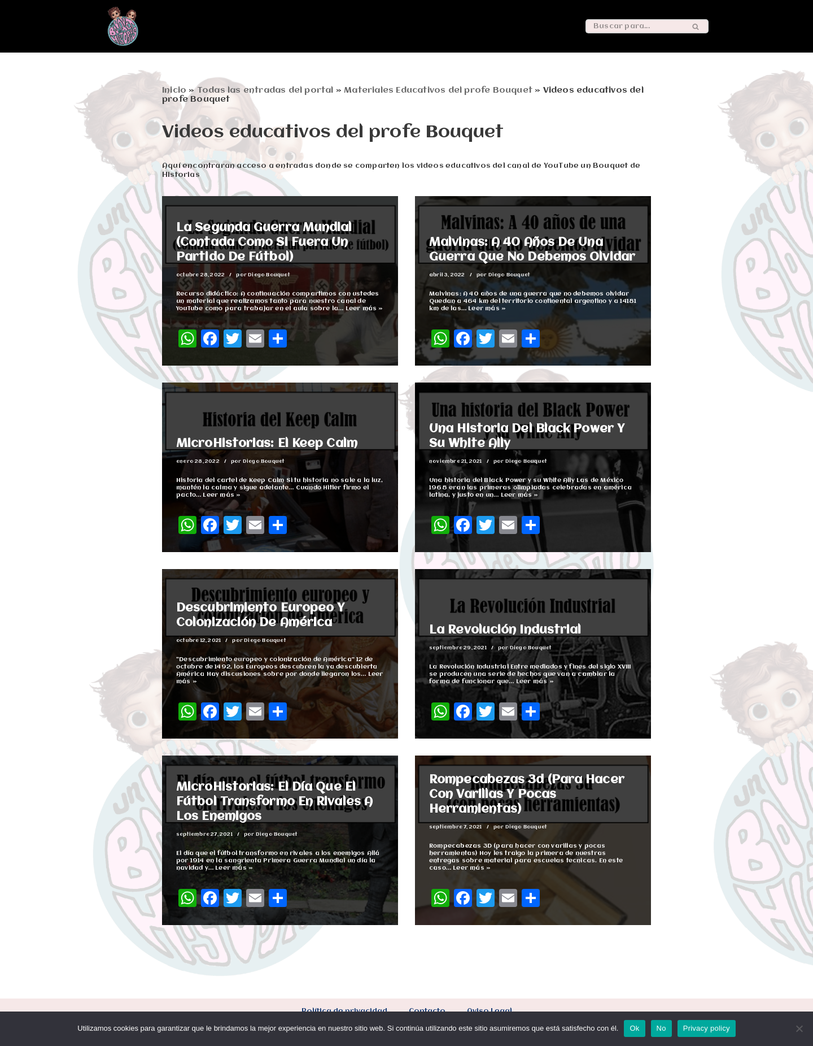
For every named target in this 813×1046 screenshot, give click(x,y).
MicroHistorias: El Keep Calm (266, 444)
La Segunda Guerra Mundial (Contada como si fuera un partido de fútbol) (264, 242)
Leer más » (364, 309)
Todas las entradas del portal (265, 90)
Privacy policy (706, 1028)
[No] (799, 1028)
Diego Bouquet (269, 274)
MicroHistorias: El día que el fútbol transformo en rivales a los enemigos (274, 802)
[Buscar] (634, 26)
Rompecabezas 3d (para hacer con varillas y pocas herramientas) (526, 794)
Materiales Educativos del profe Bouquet (438, 90)
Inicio (174, 90)
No (661, 1028)
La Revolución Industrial (505, 630)
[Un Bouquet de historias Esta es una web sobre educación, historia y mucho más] (123, 26)
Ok (634, 1028)
